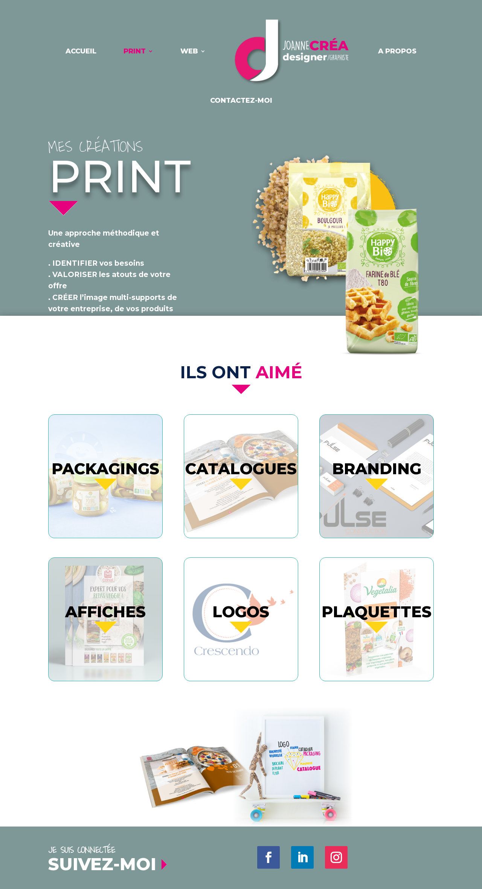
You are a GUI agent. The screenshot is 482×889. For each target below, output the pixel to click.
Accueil (81, 51)
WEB (189, 51)
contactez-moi (241, 100)
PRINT (135, 51)
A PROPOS (397, 51)
